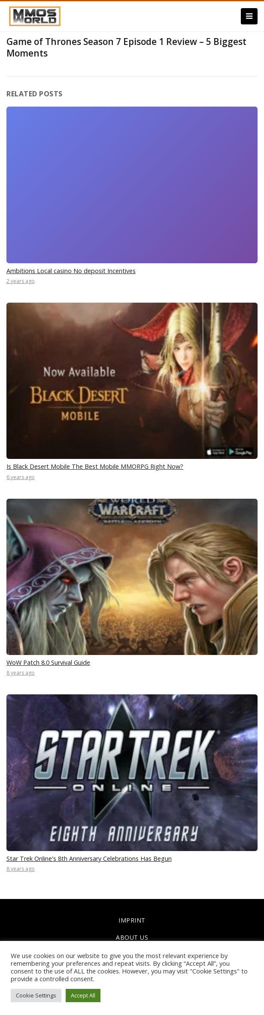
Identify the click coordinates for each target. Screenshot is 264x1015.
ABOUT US (132, 937)
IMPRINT (132, 920)
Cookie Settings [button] (36, 995)
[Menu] (249, 16)
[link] (34, 15)
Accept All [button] (83, 995)
